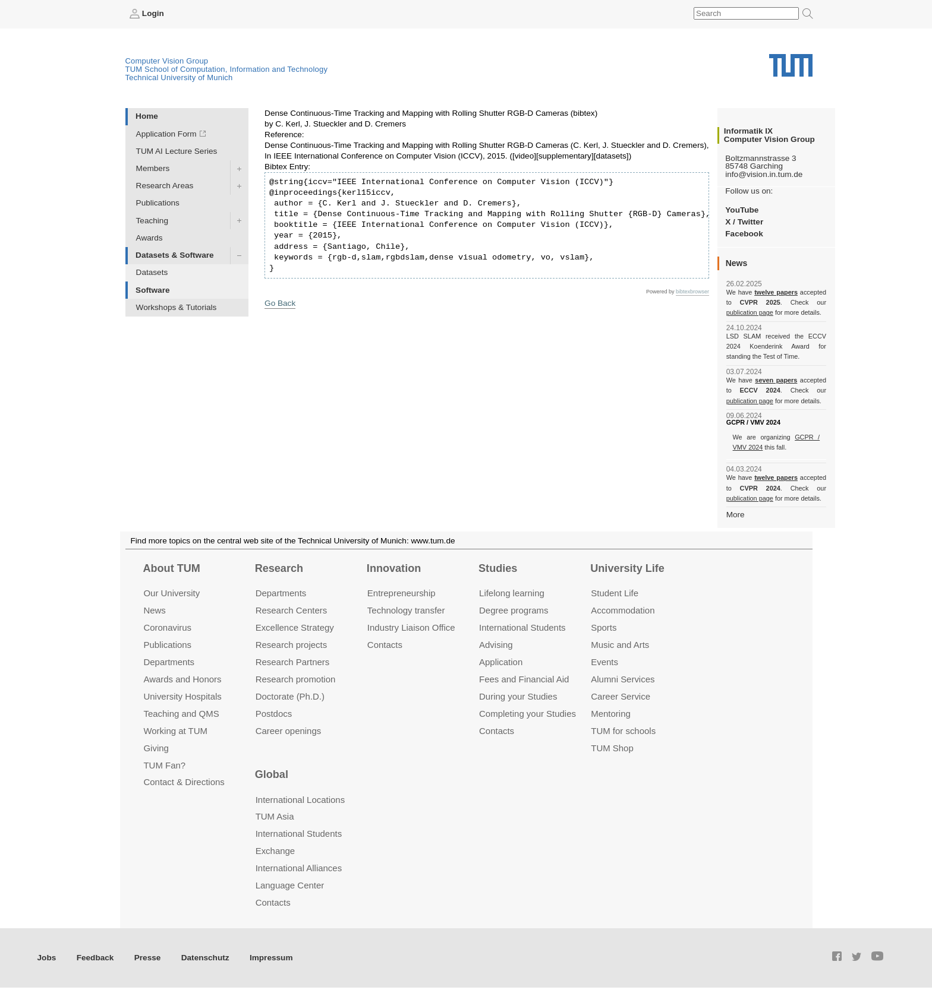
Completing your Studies (527, 714)
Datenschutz (205, 957)
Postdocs (274, 714)
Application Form (166, 133)
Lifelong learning (511, 593)
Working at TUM (175, 731)
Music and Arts (620, 645)
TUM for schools (623, 731)
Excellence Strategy (295, 627)
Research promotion (296, 679)
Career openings (289, 731)
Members (153, 168)
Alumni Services (622, 679)
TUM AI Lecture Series (177, 151)
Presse (147, 957)
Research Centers (292, 610)
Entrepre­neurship (401, 593)
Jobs (46, 957)
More (735, 514)
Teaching (152, 220)
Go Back (280, 303)
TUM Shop (612, 748)
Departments (168, 662)
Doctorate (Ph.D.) (290, 696)
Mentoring (611, 714)
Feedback (95, 957)
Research (279, 568)
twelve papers (776, 292)
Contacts (384, 645)
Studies (497, 568)
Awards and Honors (182, 679)
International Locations (300, 800)
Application (500, 662)
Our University (171, 593)
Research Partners (293, 662)
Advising (496, 645)
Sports (603, 627)
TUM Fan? (164, 765)
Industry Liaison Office (411, 627)
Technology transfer (406, 610)
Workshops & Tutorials (176, 307)
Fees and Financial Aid (524, 679)
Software (152, 290)
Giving (155, 748)
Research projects (292, 645)
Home (147, 116)
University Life (627, 568)
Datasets (152, 272)
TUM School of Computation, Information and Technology (226, 69)
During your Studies (518, 696)
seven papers (776, 380)
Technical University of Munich (179, 77)
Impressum (271, 957)
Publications (158, 202)
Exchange (275, 851)
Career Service (620, 696)
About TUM (171, 568)
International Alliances (299, 868)
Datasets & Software (174, 255)
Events (604, 662)
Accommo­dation (622, 610)
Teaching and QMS (181, 714)
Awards (149, 237)
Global (271, 774)
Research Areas (165, 185)
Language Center (290, 885)
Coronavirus (167, 627)
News (154, 610)
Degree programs (513, 610)
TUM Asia (275, 816)
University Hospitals (182, 696)
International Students (522, 627)
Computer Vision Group (167, 60)
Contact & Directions (183, 782)
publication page (749, 312)
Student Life (614, 593)
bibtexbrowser (692, 292)
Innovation (394, 568)
